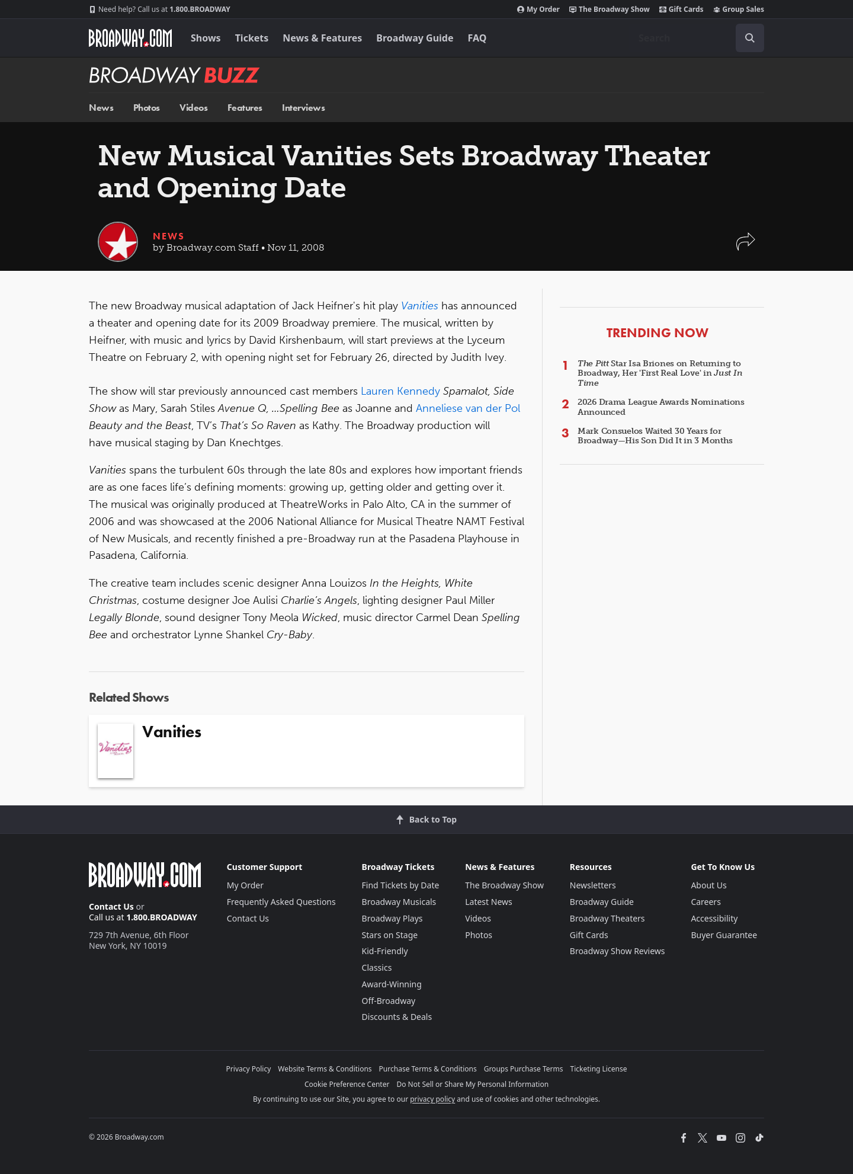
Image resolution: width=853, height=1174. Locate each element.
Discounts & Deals (397, 1016)
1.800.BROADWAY (159, 9)
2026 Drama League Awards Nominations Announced (661, 407)
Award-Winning (392, 984)
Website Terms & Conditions (324, 1069)
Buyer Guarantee (724, 935)
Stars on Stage (390, 935)
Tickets (252, 38)
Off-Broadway (389, 1000)
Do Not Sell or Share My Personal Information (472, 1084)
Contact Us (111, 906)
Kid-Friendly (385, 951)
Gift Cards (681, 9)
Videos (193, 107)
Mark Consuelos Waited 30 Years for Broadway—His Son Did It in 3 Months (655, 436)
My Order (538, 9)
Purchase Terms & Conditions (428, 1069)
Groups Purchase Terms (523, 1069)
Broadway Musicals (399, 901)
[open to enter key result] (750, 38)
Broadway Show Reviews (617, 951)
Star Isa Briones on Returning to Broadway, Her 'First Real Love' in (660, 374)
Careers (705, 901)
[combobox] (696, 38)
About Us (708, 885)
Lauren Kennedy (400, 391)
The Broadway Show (609, 9)
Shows (206, 38)
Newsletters (593, 885)
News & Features (322, 38)
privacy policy (432, 1099)
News (101, 107)
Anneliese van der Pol (468, 408)
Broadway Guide (414, 38)
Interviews (303, 107)
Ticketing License (598, 1069)
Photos (146, 107)
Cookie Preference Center (347, 1084)
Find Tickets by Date (401, 885)
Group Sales (738, 9)
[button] (745, 247)
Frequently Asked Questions (281, 901)
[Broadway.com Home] (130, 38)
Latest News (488, 901)
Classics (377, 967)
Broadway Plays (392, 918)
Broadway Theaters (607, 918)
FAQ (477, 38)
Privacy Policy (248, 1069)
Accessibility (714, 918)
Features (244, 107)
